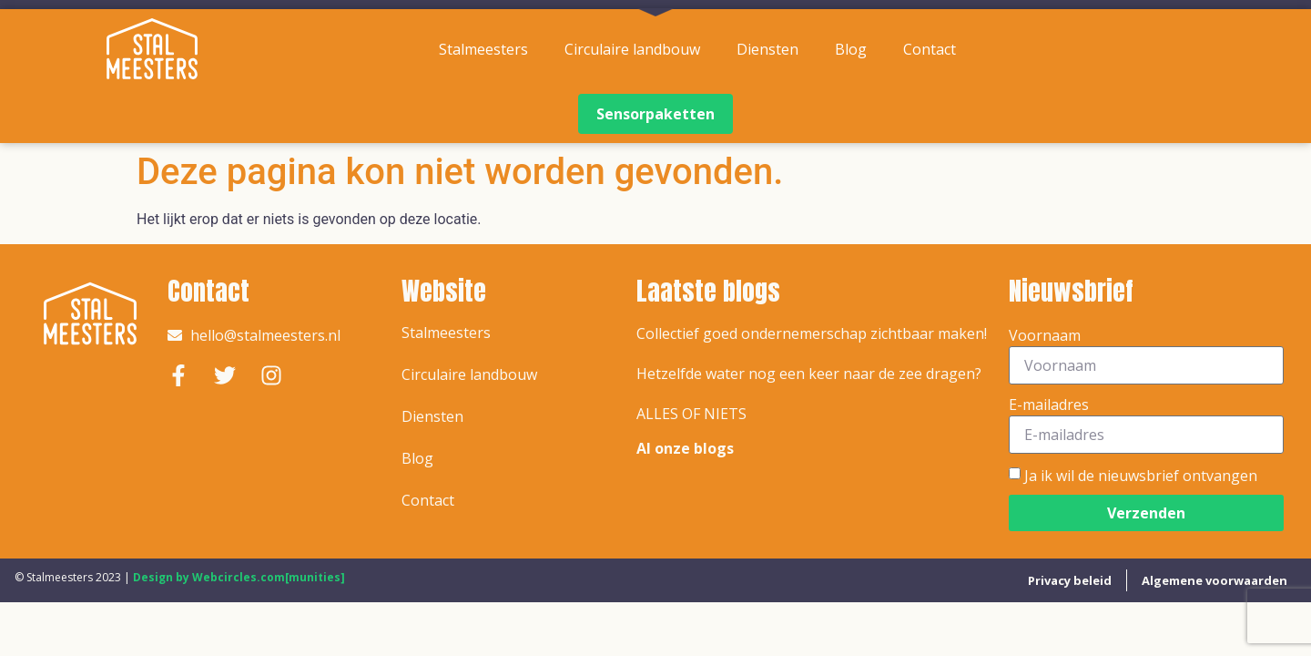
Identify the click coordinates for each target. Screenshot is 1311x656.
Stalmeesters (483, 49)
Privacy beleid (1070, 580)
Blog (851, 49)
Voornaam (1045, 335)
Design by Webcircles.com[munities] (239, 577)
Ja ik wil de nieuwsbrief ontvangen (1140, 475)
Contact (929, 49)
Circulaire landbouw (632, 49)
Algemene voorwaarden (1214, 580)
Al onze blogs (685, 448)
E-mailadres (1049, 405)
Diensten (767, 49)
